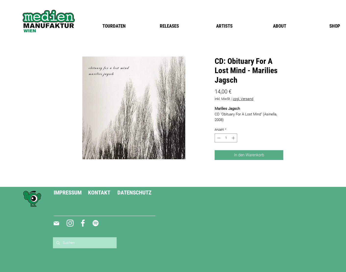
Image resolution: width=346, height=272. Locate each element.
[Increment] (234, 138)
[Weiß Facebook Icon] (82, 223)
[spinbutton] (226, 138)
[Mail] (56, 223)
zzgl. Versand (243, 99)
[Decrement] (218, 138)
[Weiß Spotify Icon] (95, 223)
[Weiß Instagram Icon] (70, 223)
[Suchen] (84, 242)
